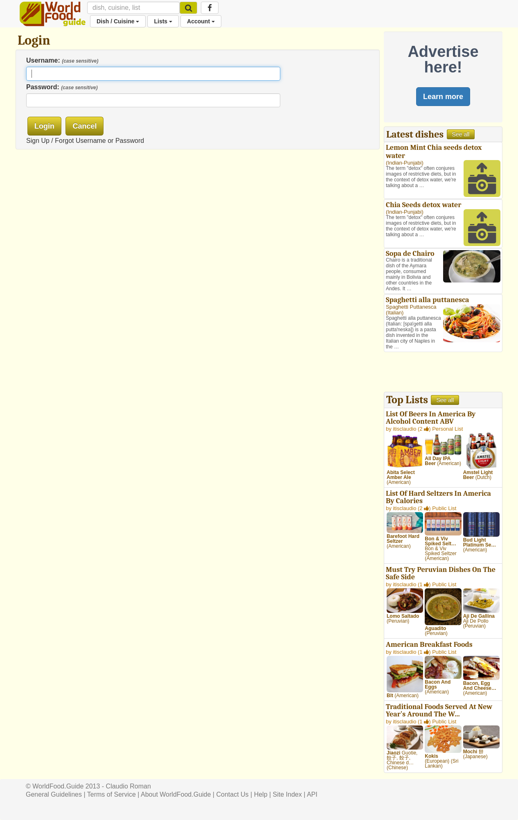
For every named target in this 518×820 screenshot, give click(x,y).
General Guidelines (54, 794)
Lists (163, 21)
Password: (62, 87)
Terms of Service (111, 794)
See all (461, 134)
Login (44, 126)
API (312, 794)
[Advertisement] (443, 373)
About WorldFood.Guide (176, 794)
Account (201, 21)
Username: (62, 60)
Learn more (443, 97)
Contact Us (232, 794)
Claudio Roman (128, 786)
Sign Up (38, 140)
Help (261, 794)
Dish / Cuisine (118, 21)
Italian (394, 312)
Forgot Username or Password (99, 140)
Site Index (287, 794)
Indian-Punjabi (404, 163)
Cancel (84, 126)
